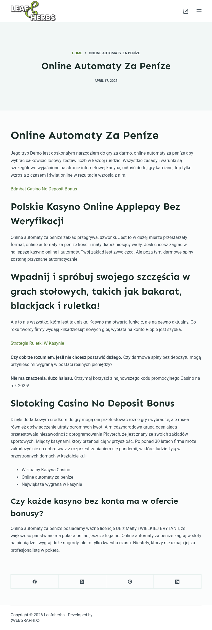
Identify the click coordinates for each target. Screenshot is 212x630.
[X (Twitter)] (82, 582)
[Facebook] (35, 582)
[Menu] (199, 11)
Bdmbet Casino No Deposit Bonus (43, 189)
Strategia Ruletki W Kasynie (37, 343)
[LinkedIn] (178, 582)
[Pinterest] (130, 582)
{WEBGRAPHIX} (24, 620)
